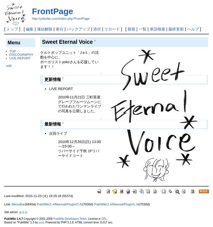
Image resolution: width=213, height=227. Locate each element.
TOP (12, 51)
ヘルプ (193, 29)
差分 (60, 29)
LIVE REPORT (20, 58)
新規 (131, 29)
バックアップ (78, 29)
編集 (30, 29)
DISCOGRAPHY (21, 54)
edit (8, 65)
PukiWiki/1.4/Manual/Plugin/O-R (59, 204)
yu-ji (41, 222)
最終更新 (176, 29)
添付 (97, 29)
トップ (12, 29)
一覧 (142, 29)
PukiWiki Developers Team (70, 218)
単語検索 (157, 29)
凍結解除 (44, 29)
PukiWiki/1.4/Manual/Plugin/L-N (116, 204)
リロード (112, 29)
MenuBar (18, 204)
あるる (23, 212)
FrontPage (52, 11)
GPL (104, 218)
